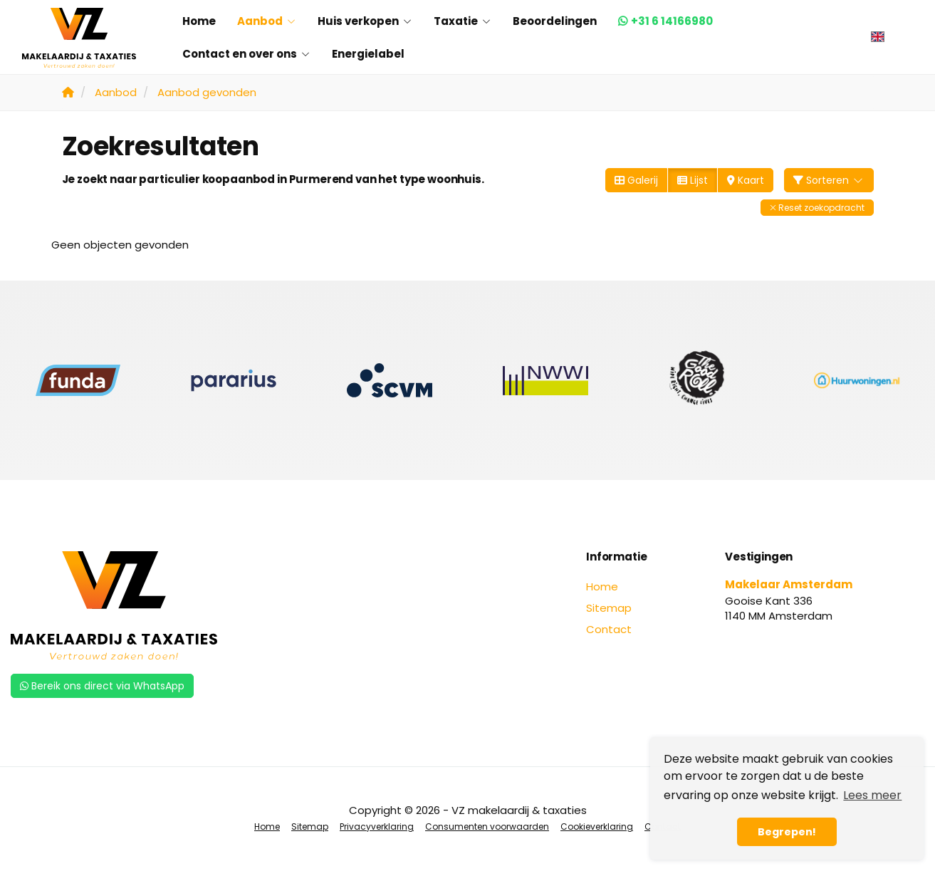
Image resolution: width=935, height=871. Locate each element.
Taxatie (462, 21)
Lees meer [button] (872, 795)
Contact (609, 629)
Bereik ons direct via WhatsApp (102, 686)
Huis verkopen (365, 21)
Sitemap (609, 607)
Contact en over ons (246, 53)
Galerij (636, 180)
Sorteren (829, 180)
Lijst (692, 180)
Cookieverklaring (596, 826)
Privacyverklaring (377, 826)
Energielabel (368, 53)
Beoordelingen (555, 21)
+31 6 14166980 (672, 21)
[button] (817, 207)
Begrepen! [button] (787, 832)
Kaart (745, 180)
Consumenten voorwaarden (487, 826)
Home (199, 21)
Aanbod (266, 21)
